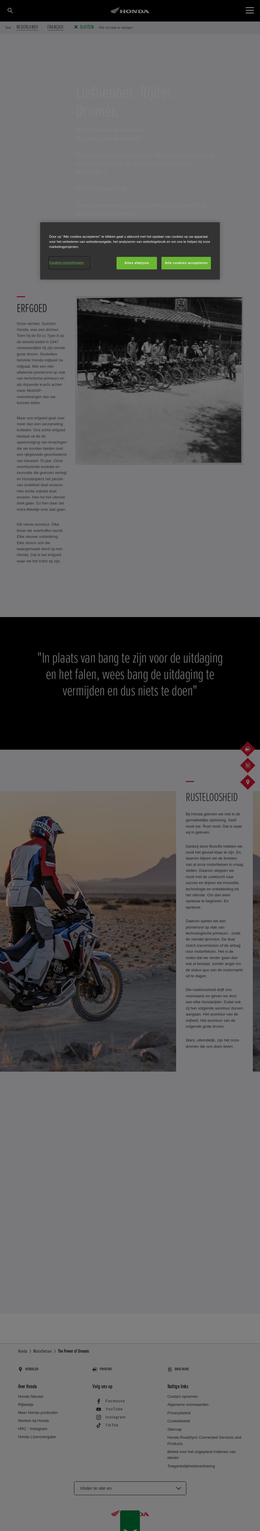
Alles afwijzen (136, 263)
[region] (130, 251)
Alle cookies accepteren (186, 263)
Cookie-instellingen (66, 262)
